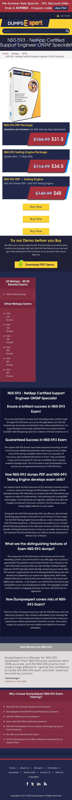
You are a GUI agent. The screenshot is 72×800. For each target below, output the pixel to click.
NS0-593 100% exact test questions (22, 716)
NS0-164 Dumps (9, 327)
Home (5, 53)
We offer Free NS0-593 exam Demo (22, 734)
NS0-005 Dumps (9, 361)
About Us (24, 767)
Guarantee (14, 772)
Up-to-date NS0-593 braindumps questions (26, 721)
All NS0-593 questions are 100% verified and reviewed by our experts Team (34, 741)
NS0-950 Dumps (9, 350)
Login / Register (65, 16)
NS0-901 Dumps (9, 372)
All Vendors (53, 767)
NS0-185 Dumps (9, 339)
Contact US (45, 772)
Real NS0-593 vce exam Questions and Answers (28, 706)
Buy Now (36, 207)
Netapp (15, 53)
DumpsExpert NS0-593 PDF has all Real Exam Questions (32, 711)
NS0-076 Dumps (9, 316)
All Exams (38, 767)
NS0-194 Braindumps (16, 294)
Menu (66, 22)
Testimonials (29, 772)
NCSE (24, 53)
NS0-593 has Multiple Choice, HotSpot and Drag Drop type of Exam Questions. (34, 728)
